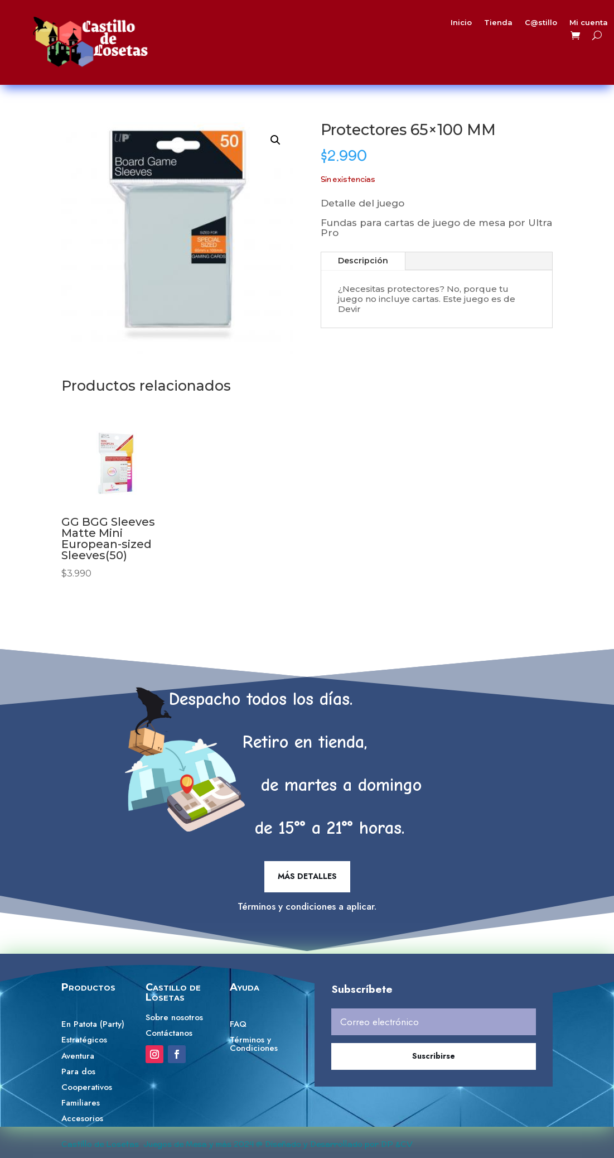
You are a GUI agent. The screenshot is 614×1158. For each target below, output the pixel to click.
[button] (275, 140)
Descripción (363, 261)
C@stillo (514, 24)
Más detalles (307, 876)
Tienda (476, 24)
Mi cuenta (556, 24)
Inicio (443, 24)
